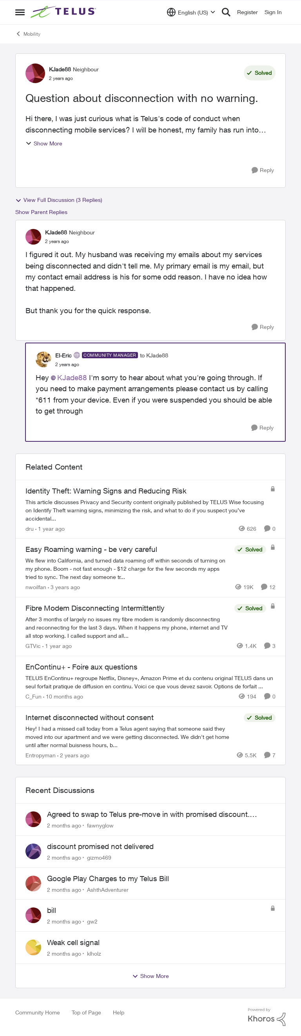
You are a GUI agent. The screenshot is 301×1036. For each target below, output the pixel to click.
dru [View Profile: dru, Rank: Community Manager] (29, 528)
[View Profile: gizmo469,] (33, 851)
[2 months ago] (64, 825)
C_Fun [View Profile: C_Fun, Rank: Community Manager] (33, 696)
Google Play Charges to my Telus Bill (108, 878)
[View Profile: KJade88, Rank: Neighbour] (35, 73)
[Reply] (263, 170)
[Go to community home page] (64, 12)
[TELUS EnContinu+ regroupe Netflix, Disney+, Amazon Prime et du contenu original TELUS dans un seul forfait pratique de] (150, 682)
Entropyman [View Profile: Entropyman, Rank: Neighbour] (40, 754)
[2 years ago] (73, 755)
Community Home (37, 1012)
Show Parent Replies (41, 212)
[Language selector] (191, 12)
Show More (43, 143)
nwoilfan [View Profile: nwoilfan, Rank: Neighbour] (35, 587)
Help (118, 1012)
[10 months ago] (63, 696)
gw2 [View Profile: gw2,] (92, 921)
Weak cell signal (73, 942)
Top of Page (86, 1012)
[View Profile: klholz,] (33, 947)
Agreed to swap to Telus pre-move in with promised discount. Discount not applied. (148, 814)
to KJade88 (154, 355)
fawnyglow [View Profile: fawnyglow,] (100, 825)
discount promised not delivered (100, 846)
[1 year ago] (50, 528)
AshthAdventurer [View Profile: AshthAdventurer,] (108, 889)
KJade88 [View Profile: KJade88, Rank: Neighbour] (60, 69)
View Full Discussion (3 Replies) (58, 199)
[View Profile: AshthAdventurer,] (33, 883)
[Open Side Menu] (20, 12)
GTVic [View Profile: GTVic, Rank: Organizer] (33, 645)
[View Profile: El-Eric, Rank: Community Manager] (43, 359)
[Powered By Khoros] (267, 1017)
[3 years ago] (64, 587)
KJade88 (72, 377)
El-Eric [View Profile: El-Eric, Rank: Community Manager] (63, 355)
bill (51, 910)
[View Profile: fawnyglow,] (33, 819)
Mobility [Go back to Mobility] (27, 34)
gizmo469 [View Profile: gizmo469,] (99, 857)
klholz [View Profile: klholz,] (94, 953)
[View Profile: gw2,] (33, 915)
